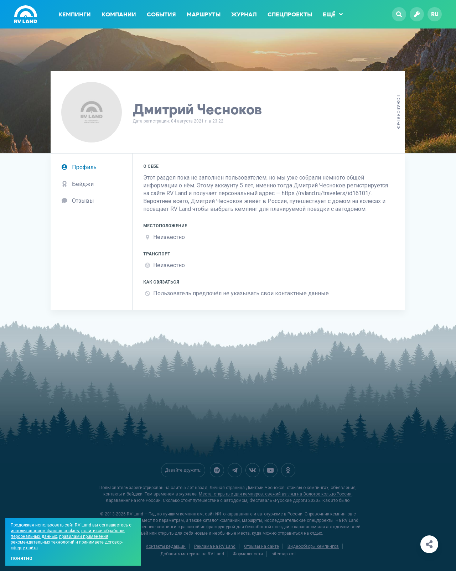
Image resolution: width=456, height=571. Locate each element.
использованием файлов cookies (45, 530)
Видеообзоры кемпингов (313, 546)
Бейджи (77, 184)
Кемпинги (74, 14)
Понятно (21, 558)
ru (435, 14)
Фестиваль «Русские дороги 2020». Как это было (299, 500)
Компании (119, 14)
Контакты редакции (166, 546)
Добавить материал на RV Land (192, 553)
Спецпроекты (290, 14)
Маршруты (204, 14)
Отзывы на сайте (261, 546)
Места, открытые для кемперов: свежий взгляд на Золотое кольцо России (275, 494)
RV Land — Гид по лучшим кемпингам (165, 514)
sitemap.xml (283, 553)
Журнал (244, 14)
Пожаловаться (398, 112)
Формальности (248, 553)
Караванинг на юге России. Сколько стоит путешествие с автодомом (176, 500)
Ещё (333, 14)
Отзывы (77, 200)
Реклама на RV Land (214, 546)
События (161, 14)
